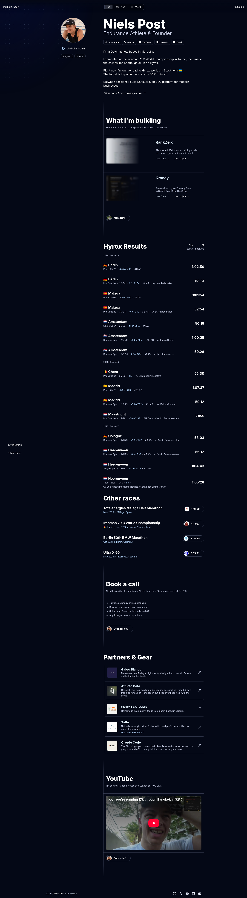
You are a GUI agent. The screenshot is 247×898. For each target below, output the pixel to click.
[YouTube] (187, 893)
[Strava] (181, 893)
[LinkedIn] (193, 893)
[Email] (200, 893)
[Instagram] (174, 893)
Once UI (73, 893)
